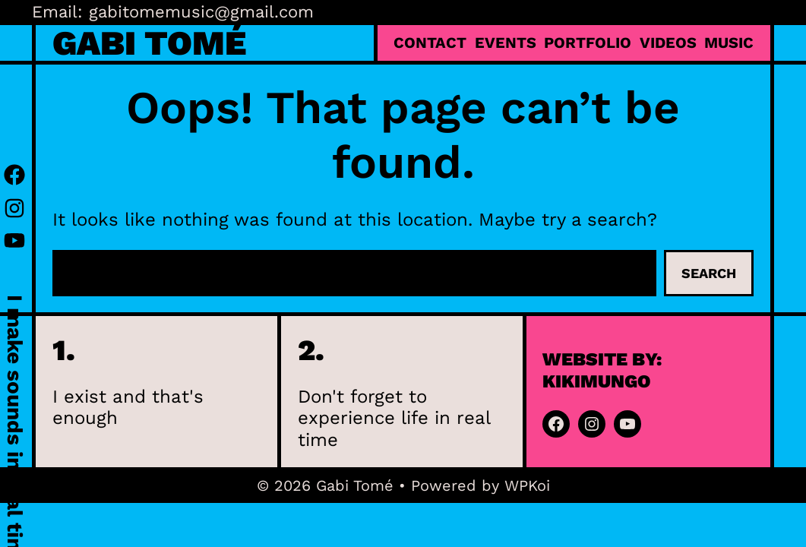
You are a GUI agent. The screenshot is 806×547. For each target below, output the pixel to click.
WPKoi (527, 485)
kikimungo (596, 381)
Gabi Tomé (149, 43)
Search (708, 273)
